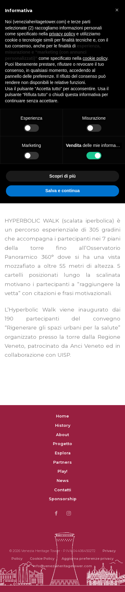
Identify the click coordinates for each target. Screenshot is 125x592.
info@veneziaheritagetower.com (62, 566)
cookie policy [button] (95, 58)
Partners (62, 462)
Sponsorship (62, 499)
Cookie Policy (42, 558)
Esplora (63, 453)
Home (62, 416)
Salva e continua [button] (62, 190)
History (62, 425)
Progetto (62, 443)
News (63, 480)
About (62, 434)
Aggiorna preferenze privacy (87, 558)
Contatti (62, 490)
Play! (62, 471)
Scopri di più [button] (62, 176)
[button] (117, 10)
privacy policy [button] (62, 33)
